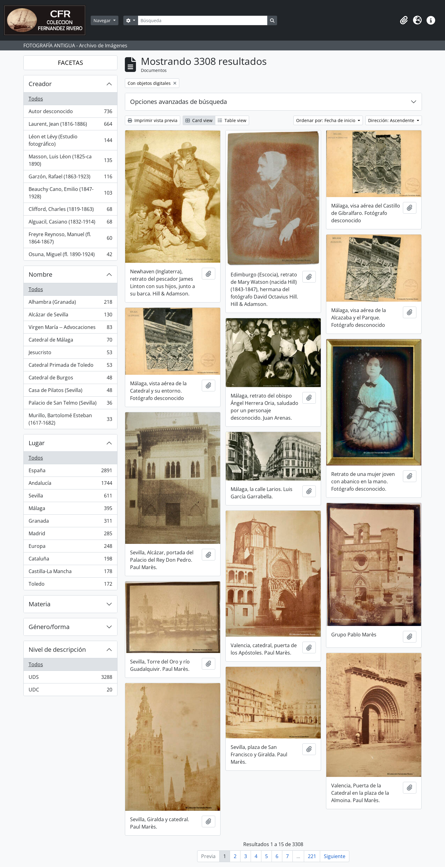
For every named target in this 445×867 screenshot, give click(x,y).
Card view (199, 120)
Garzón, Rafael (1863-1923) (70, 178)
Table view (232, 120)
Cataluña (70, 560)
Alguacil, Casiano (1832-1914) (70, 223)
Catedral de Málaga (70, 341)
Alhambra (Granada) (70, 303)
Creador (40, 84)
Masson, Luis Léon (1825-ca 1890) (70, 160)
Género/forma (49, 627)
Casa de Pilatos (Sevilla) (70, 391)
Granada (70, 522)
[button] (404, 20)
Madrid (70, 535)
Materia (39, 604)
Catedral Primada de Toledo (70, 366)
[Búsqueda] (203, 20)
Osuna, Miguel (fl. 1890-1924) (70, 255)
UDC (70, 691)
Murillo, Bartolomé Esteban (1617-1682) (70, 419)
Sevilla (70, 497)
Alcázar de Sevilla (70, 316)
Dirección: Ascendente (391, 120)
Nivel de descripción (57, 649)
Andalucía (70, 484)
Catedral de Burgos (70, 379)
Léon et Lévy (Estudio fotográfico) (70, 140)
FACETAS (70, 62)
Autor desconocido (70, 113)
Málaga (70, 510)
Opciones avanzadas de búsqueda (178, 101)
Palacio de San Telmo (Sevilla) (70, 404)
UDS (70, 678)
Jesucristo (70, 354)
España (70, 472)
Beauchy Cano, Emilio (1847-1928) (70, 193)
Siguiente (334, 856)
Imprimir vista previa (152, 120)
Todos (36, 98)
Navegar (102, 20)
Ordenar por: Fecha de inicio (326, 120)
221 (312, 856)
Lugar (37, 443)
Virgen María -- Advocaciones (70, 328)
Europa (70, 547)
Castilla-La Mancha (70, 573)
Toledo (70, 585)
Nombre (40, 274)
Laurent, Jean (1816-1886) (70, 125)
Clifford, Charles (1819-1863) (70, 210)
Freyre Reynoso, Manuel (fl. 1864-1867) (70, 238)
